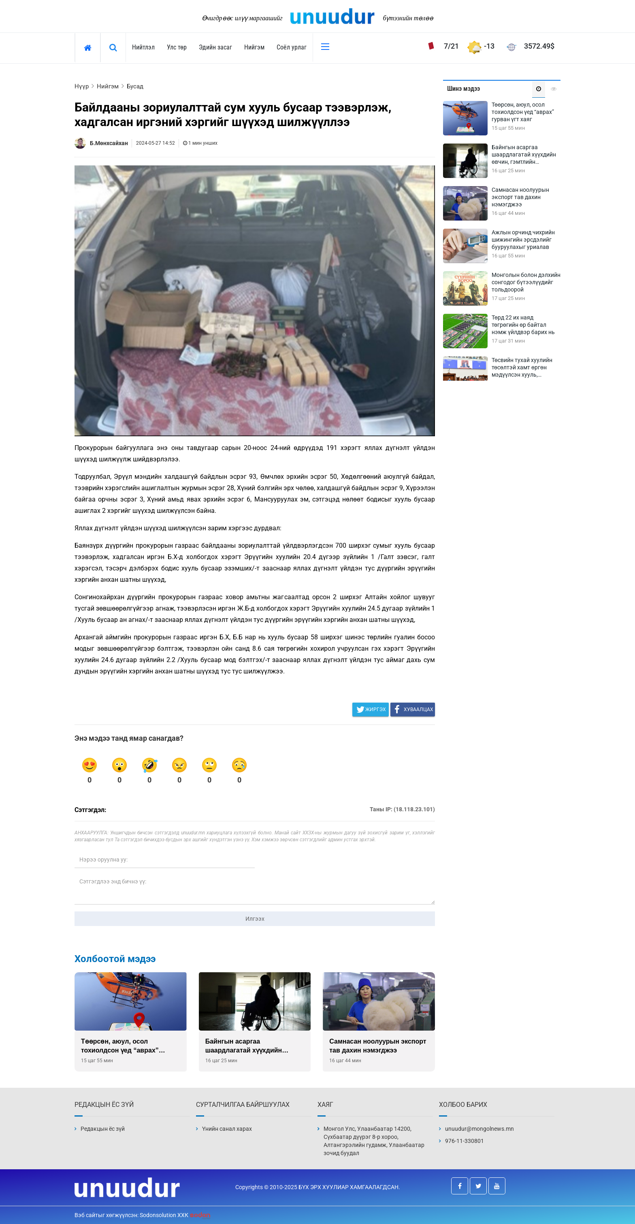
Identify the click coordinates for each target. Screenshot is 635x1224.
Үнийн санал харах (227, 1128)
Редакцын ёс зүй (103, 1128)
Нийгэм (254, 47)
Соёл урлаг (292, 47)
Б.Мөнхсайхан (109, 143)
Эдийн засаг (215, 47)
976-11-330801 (464, 1141)
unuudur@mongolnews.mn (479, 1128)
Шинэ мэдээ (463, 88)
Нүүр (82, 86)
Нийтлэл (143, 47)
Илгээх (254, 918)
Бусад (135, 86)
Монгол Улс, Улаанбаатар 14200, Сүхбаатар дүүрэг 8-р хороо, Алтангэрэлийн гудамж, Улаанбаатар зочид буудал (374, 1140)
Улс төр (177, 47)
